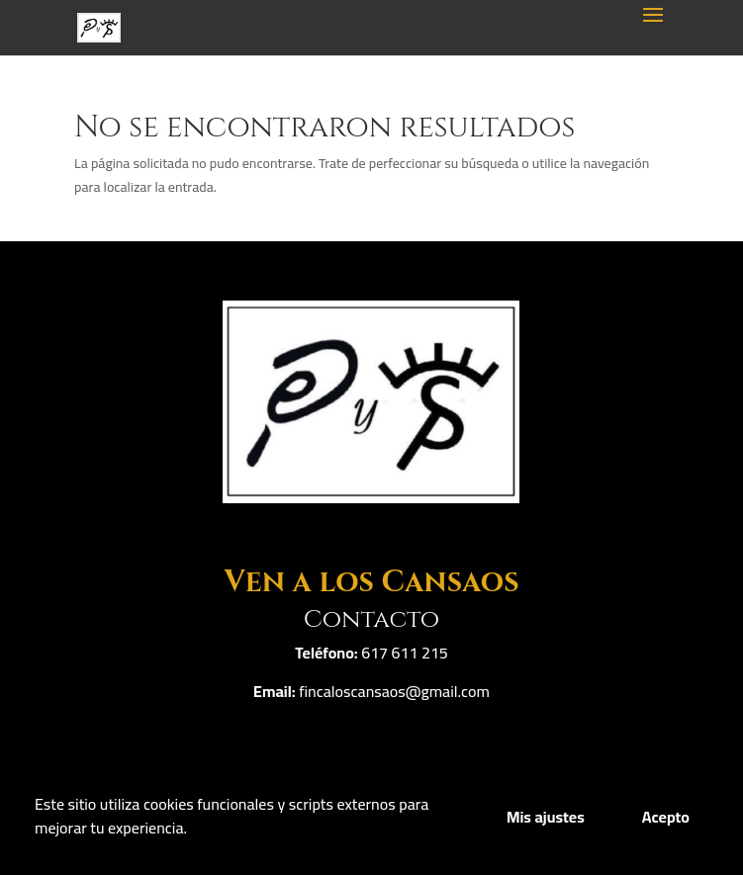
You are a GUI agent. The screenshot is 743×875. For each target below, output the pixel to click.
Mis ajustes (546, 816)
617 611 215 (404, 652)
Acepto (666, 816)
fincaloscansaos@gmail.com (394, 691)
